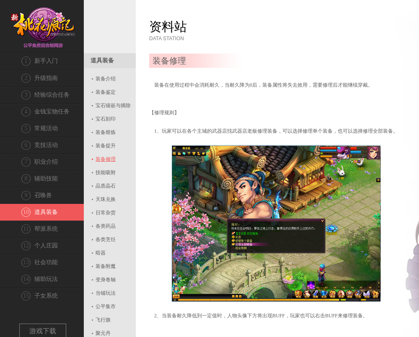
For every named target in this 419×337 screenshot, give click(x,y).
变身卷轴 (106, 280)
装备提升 (106, 146)
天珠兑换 (106, 199)
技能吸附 (106, 172)
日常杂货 (106, 213)
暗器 (101, 253)
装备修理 (106, 159)
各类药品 (106, 226)
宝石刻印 (106, 119)
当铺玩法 (106, 293)
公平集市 (106, 306)
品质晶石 (106, 186)
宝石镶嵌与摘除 (113, 105)
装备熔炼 (106, 132)
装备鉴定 (106, 92)
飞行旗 (103, 320)
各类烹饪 (106, 239)
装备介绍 (106, 79)
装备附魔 (106, 266)
